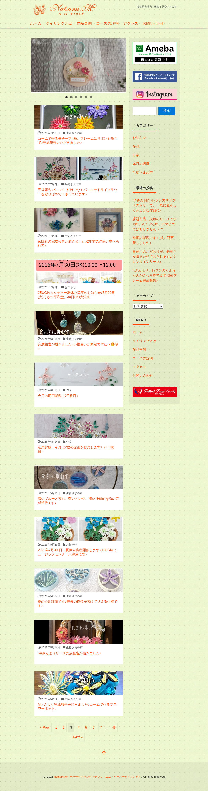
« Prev (45, 727)
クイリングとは (59, 23)
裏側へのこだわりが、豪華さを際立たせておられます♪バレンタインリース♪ (155, 256)
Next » (78, 737)
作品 (136, 146)
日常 (136, 155)
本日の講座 (141, 164)
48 (114, 727)
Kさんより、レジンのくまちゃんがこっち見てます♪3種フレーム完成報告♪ (155, 275)
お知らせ (139, 138)
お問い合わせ (153, 23)
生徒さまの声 (143, 172)
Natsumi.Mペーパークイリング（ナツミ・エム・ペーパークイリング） (97, 776)
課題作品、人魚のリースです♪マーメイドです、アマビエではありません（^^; (155, 224)
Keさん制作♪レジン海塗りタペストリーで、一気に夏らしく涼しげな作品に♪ (155, 205)
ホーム (35, 23)
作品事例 (84, 23)
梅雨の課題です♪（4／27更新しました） (153, 240)
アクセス (130, 23)
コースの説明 (107, 23)
